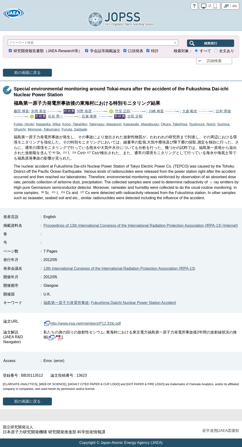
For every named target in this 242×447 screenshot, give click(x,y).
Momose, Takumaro (44, 129)
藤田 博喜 (21, 111)
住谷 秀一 (55, 116)
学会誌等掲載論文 (105, 51)
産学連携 (209, 431)
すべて (205, 51)
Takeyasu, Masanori (105, 124)
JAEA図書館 (228, 431)
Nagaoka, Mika (48, 124)
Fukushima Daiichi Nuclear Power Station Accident (133, 303)
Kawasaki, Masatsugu (141, 124)
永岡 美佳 (38, 111)
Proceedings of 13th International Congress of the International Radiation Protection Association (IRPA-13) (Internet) (140, 226)
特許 (155, 51)
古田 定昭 (134, 116)
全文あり (226, 51)
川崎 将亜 (156, 111)
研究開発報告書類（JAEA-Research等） (47, 51)
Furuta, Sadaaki (74, 129)
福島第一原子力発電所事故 (66, 303)
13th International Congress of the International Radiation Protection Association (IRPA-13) (119, 268)
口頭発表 (135, 51)
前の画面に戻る (27, 73)
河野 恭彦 (84, 111)
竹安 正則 (122, 111)
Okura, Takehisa (174, 124)
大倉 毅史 (189, 111)
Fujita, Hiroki (24, 124)
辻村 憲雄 (223, 111)
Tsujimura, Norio (202, 124)
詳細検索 (214, 61)
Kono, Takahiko (74, 124)
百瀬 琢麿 (89, 116)
